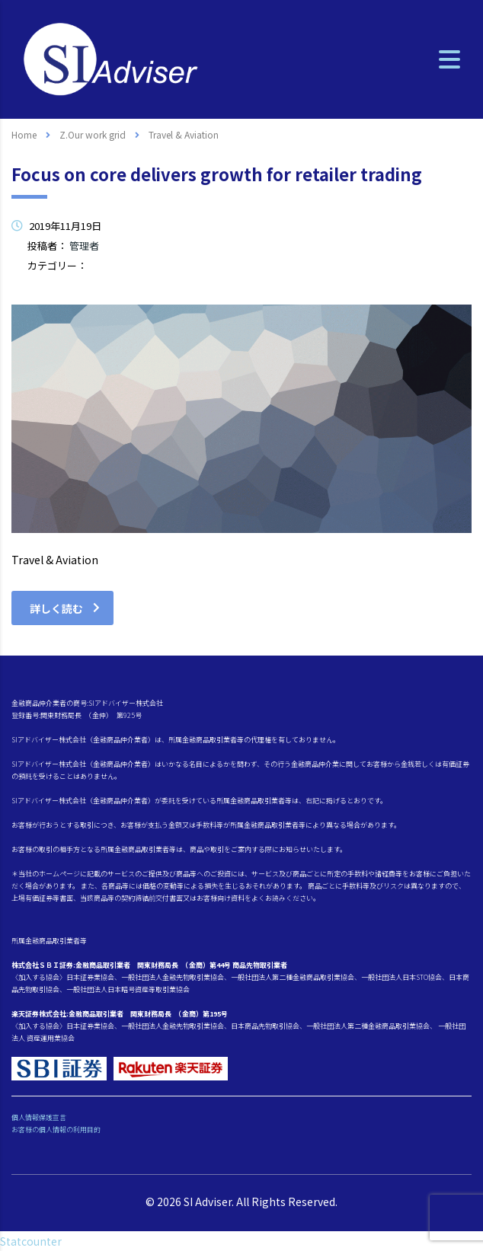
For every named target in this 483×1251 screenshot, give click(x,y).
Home (24, 134)
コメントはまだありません (403, 283)
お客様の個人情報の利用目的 (56, 1130)
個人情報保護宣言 (38, 1117)
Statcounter (31, 1241)
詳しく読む (65, 608)
